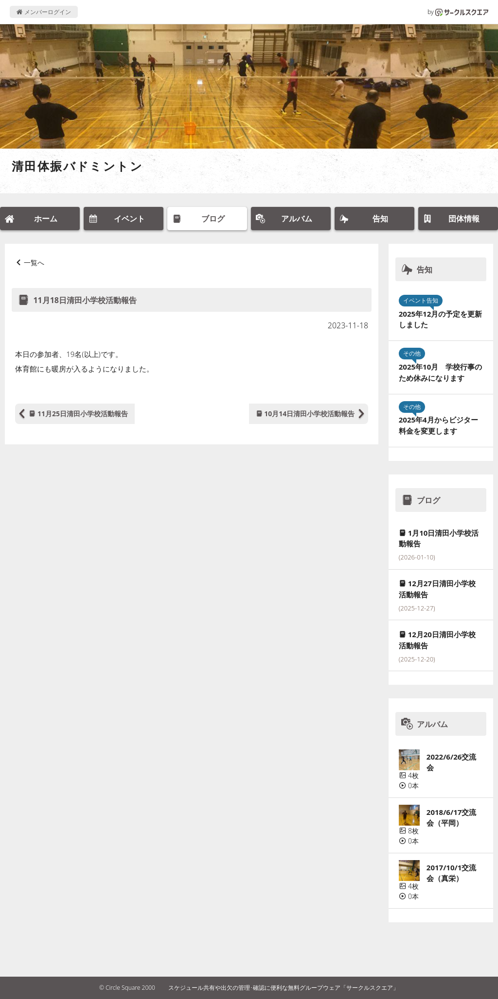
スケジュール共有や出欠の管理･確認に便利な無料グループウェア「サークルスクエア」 (283, 987)
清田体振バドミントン (77, 166)
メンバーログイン (44, 12)
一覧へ (34, 262)
